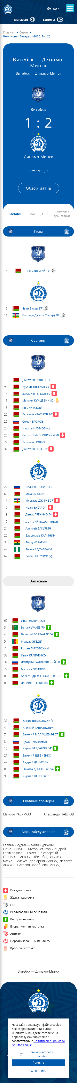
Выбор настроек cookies (36, 1054)
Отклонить (38, 1071)
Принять (38, 1062)
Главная (9, 32)
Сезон (24, 32)
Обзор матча (38, 188)
